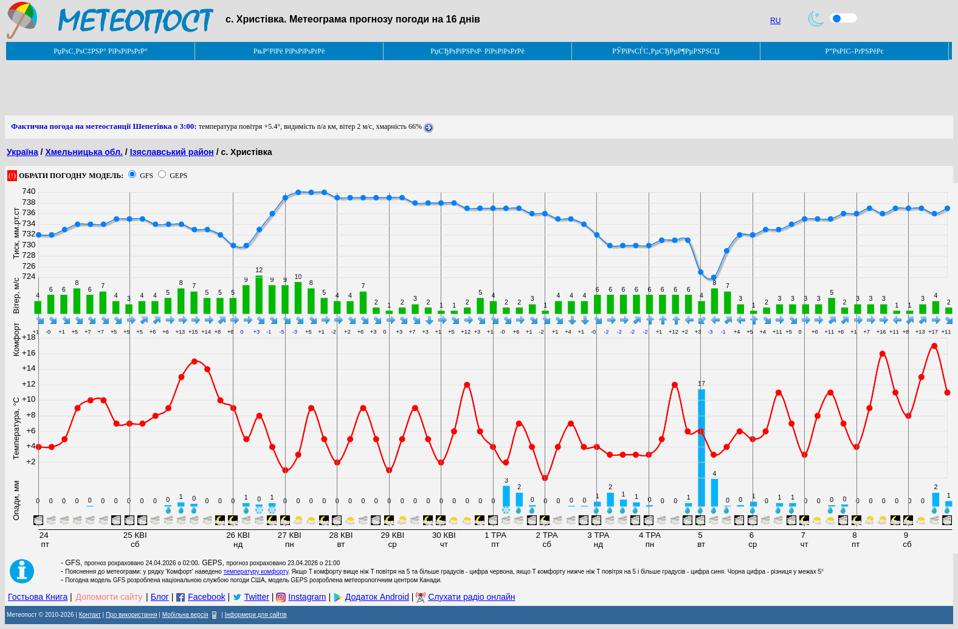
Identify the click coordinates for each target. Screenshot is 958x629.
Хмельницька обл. (84, 152)
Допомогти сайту (109, 597)
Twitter (256, 597)
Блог (160, 597)
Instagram (307, 597)
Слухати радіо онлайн (471, 597)
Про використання (131, 614)
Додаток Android (377, 597)
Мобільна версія (185, 614)
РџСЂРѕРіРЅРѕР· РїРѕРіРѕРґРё (477, 51)
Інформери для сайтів (256, 614)
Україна (22, 152)
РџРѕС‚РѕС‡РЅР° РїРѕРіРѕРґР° (100, 51)
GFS (146, 175)
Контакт (90, 614)
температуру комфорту (256, 571)
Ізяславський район (172, 152)
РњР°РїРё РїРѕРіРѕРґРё (289, 51)
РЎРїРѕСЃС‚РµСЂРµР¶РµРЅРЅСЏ (666, 51)
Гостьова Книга (37, 597)
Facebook (206, 597)
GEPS (178, 175)
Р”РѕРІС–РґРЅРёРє (854, 51)
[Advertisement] (226, 88)
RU (775, 20)
